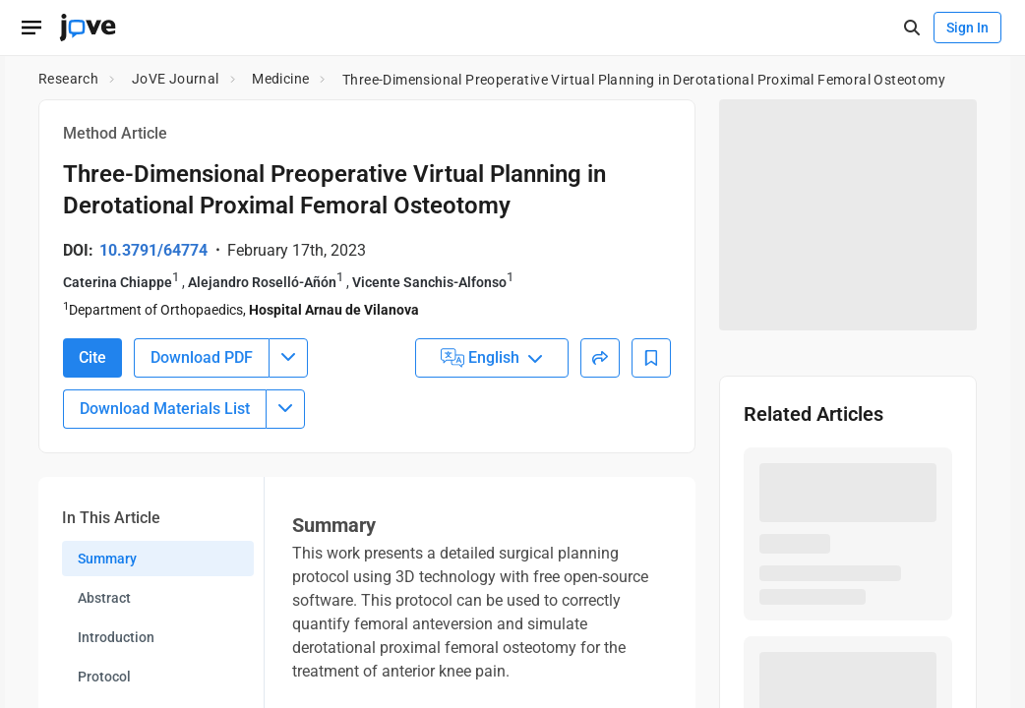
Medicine (280, 79)
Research (68, 79)
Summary (107, 558)
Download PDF (202, 357)
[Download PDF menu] (288, 358)
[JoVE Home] (87, 27)
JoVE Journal (175, 79)
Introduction (116, 637)
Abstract (104, 598)
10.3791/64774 (153, 250)
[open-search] (911, 28)
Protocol (104, 676)
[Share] (600, 358)
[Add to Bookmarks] (651, 358)
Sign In (967, 27)
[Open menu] (31, 27)
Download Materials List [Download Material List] (165, 408)
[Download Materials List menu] (285, 409)
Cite (92, 357)
